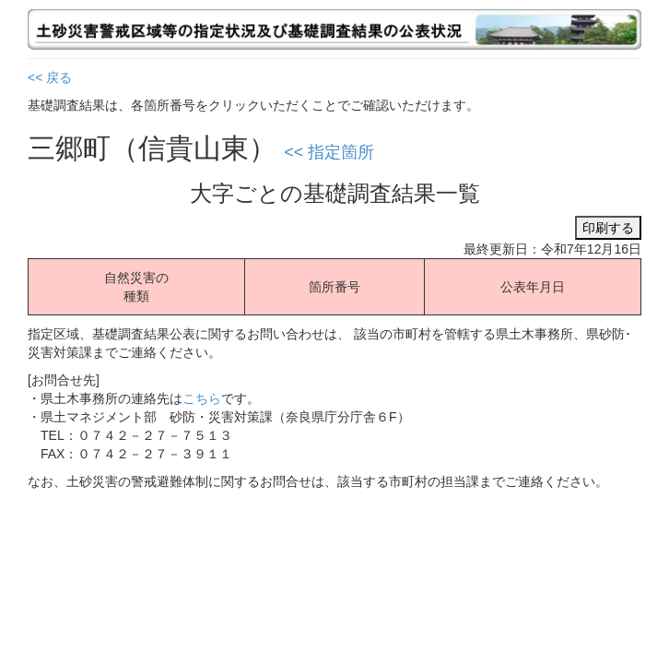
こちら (201, 398)
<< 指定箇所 (329, 152)
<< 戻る (50, 77)
